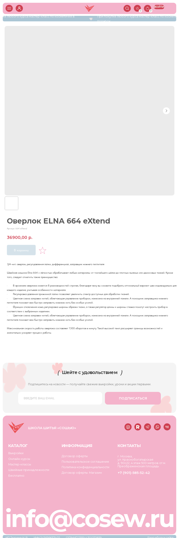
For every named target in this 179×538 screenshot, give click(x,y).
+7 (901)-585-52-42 (132, 471)
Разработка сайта (158, 535)
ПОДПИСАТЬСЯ (131, 397)
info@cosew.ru (88, 515)
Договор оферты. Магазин (80, 471)
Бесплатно (16, 473)
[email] (59, 397)
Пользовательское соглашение (84, 460)
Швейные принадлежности (28, 468)
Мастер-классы (19, 462)
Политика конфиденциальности (84, 465)
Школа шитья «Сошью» (51, 427)
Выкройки (15, 451)
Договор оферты (74, 454)
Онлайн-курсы (19, 457)
